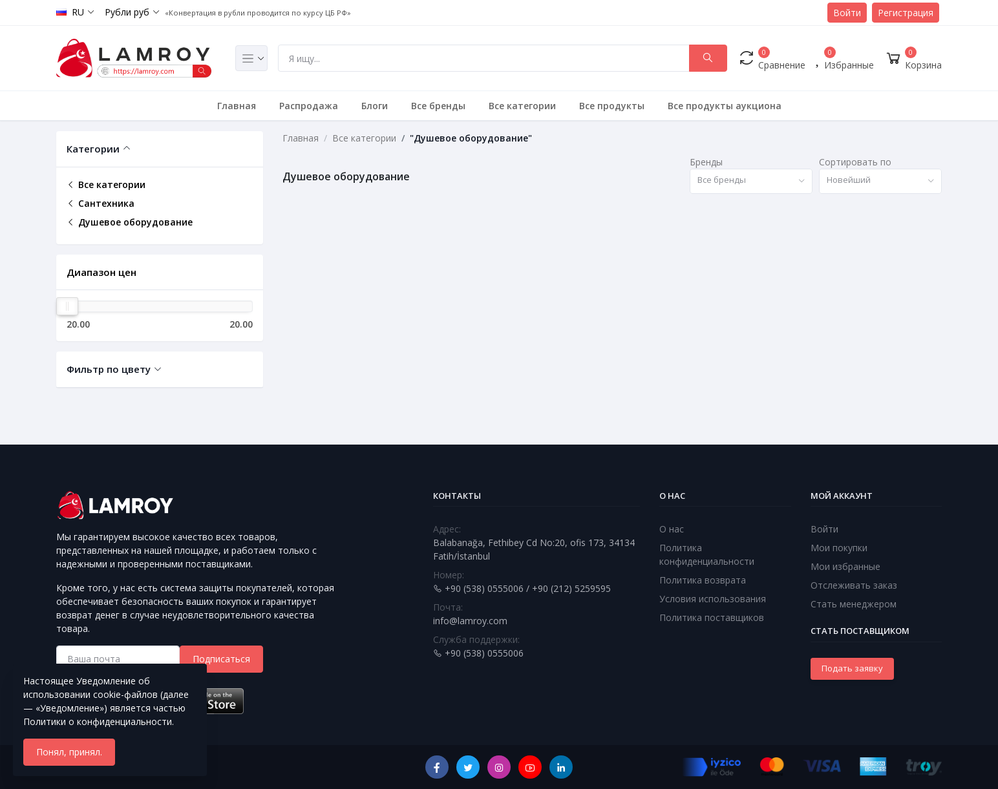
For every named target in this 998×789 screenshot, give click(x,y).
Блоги (374, 106)
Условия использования (712, 599)
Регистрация (905, 12)
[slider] (67, 306)
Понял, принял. (69, 752)
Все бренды (438, 106)
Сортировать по (855, 162)
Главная (236, 106)
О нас (671, 529)
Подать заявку (852, 668)
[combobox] (751, 181)
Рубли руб (127, 12)
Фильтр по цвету (109, 369)
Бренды (706, 162)
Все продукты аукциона (724, 106)
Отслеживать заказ (854, 585)
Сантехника (100, 203)
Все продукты (611, 106)
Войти (847, 12)
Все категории (522, 106)
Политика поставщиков (711, 617)
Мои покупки (839, 548)
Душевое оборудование (130, 222)
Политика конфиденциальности (706, 554)
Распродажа (308, 106)
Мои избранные (845, 566)
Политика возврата (702, 580)
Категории (93, 148)
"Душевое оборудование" (471, 138)
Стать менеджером (854, 604)
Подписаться (221, 659)
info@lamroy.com (470, 621)
